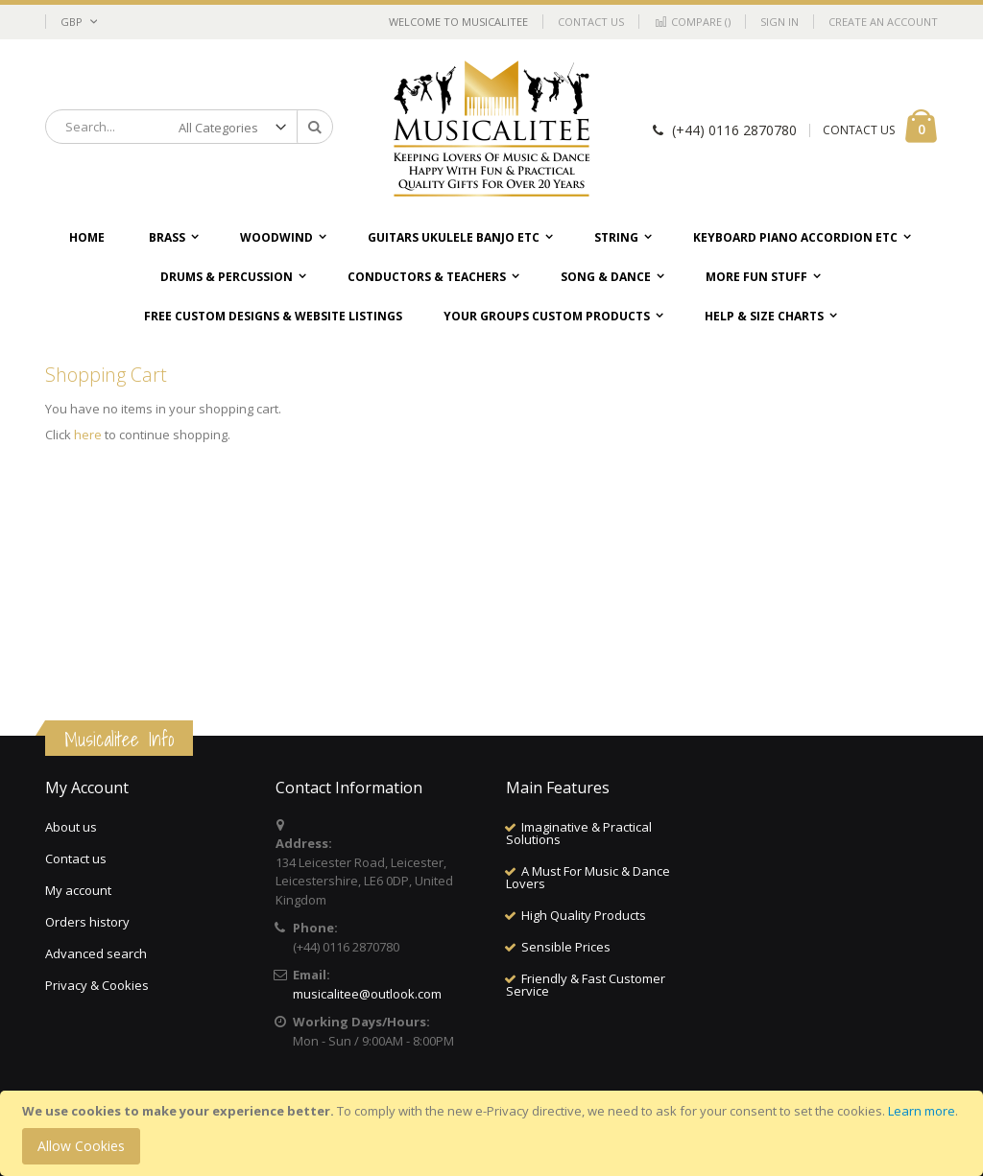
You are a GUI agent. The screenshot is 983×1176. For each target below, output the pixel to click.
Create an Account (883, 21)
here (88, 434)
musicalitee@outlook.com (367, 993)
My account (78, 890)
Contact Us (591, 21)
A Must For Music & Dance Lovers (588, 877)
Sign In (779, 21)
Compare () (692, 21)
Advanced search (96, 953)
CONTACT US (859, 130)
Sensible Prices (566, 946)
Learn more (921, 1110)
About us (71, 826)
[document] (494, 1133)
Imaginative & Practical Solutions (579, 833)
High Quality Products (583, 915)
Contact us (76, 858)
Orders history (87, 921)
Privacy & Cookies (97, 985)
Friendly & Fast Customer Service (585, 985)
